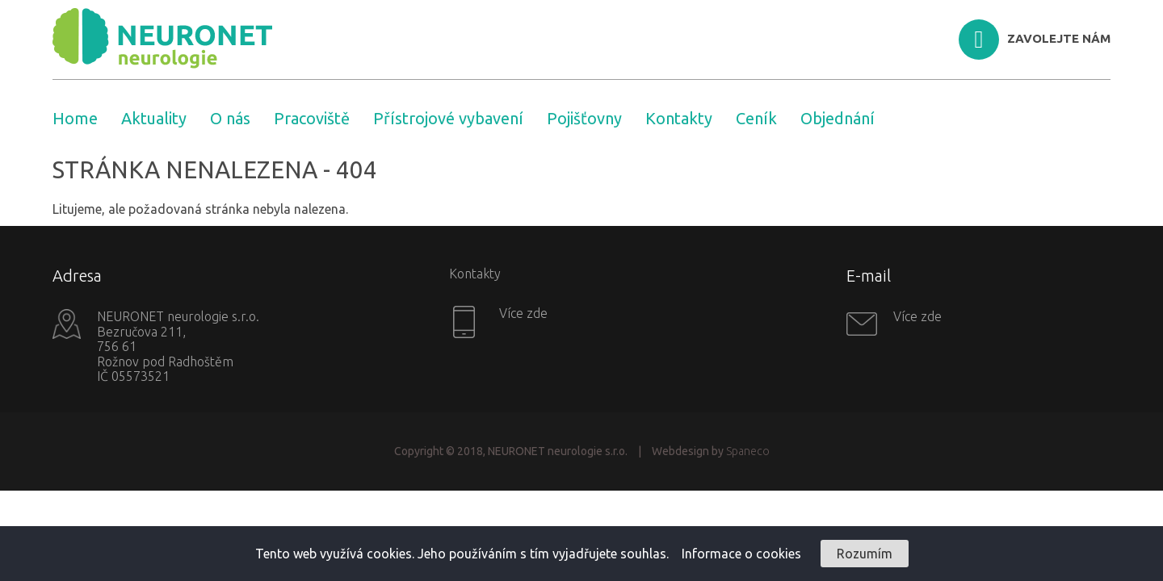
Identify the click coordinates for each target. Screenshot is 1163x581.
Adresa (77, 275)
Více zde (522, 313)
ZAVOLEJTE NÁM (1059, 38)
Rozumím (864, 553)
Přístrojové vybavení (448, 118)
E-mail (868, 275)
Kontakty (678, 118)
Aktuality (154, 118)
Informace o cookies (741, 553)
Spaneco (748, 451)
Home (75, 118)
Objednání (837, 118)
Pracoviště (312, 118)
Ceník (756, 118)
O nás (230, 118)
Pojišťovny (584, 118)
